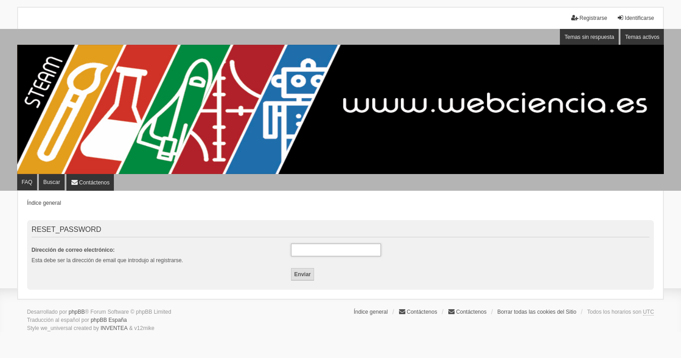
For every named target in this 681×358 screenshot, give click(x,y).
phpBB (77, 312)
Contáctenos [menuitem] (418, 311)
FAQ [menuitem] (27, 182)
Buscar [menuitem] (51, 182)
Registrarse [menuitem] (589, 17)
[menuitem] (90, 182)
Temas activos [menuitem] (642, 37)
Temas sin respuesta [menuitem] (589, 37)
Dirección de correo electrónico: (73, 250)
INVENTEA (113, 328)
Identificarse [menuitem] (635, 17)
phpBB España (109, 320)
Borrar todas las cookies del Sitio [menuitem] (537, 312)
